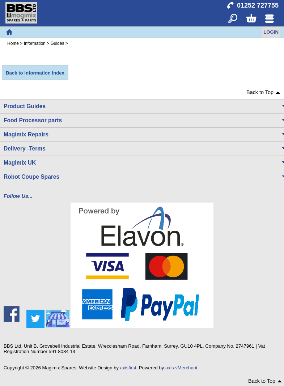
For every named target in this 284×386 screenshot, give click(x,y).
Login (271, 32)
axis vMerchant (181, 367)
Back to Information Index (35, 73)
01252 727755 (258, 5)
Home (9, 32)
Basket (250, 19)
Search (232, 19)
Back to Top (260, 92)
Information (35, 43)
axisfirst (128, 367)
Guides (57, 43)
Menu (269, 19)
